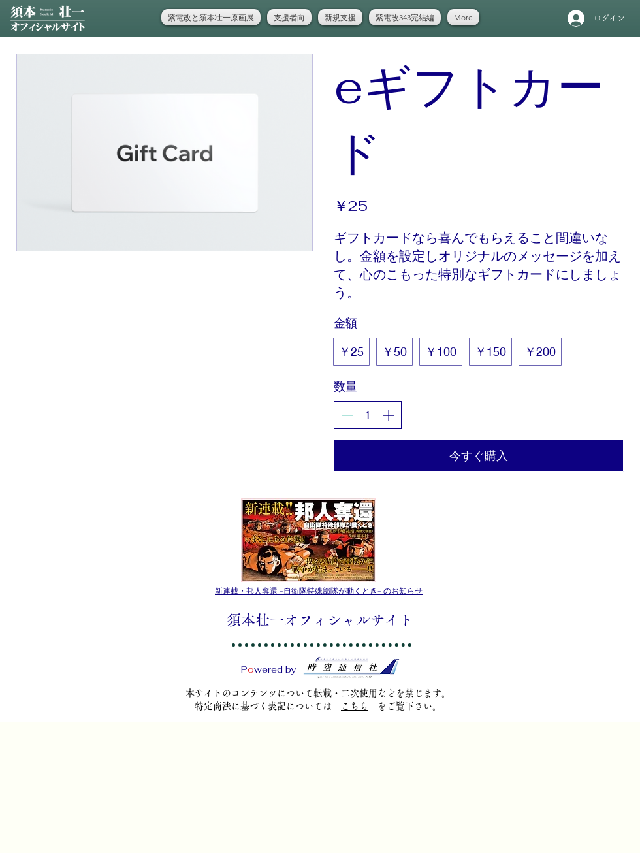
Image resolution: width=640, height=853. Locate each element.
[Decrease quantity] (347, 415)
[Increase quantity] (388, 415)
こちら (354, 706)
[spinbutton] (367, 415)
